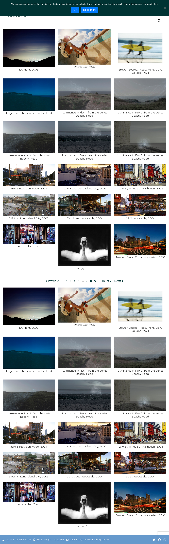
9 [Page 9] (95, 281)
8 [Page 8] (91, 281)
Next (119, 281)
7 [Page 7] (87, 281)
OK (76, 9)
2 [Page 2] (66, 281)
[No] (165, 7)
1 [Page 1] (62, 281)
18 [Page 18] (103, 281)
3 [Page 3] (70, 281)
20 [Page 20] (112, 281)
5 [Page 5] (78, 281)
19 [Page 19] (107, 281)
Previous (52, 281)
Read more (90, 9)
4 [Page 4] (74, 281)
